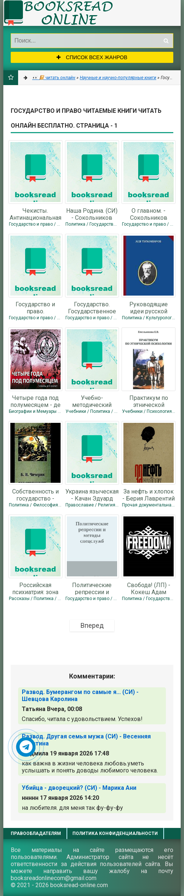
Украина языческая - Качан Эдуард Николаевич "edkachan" (92, 494)
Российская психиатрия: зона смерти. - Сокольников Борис (35, 588)
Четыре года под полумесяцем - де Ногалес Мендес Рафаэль (35, 401)
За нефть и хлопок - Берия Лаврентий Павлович (148, 494)
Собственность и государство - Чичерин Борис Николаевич (35, 494)
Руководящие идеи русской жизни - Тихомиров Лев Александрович (148, 307)
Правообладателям (36, 833)
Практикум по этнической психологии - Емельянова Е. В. (149, 401)
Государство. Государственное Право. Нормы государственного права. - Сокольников (92, 307)
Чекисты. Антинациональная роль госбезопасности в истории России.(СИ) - (35, 213)
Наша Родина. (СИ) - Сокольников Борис (91, 213)
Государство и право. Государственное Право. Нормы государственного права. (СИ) (35, 307)
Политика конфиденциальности (115, 833)
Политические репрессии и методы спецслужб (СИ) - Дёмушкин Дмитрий (92, 588)
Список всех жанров (92, 57)
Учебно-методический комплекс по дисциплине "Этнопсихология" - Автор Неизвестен (92, 401)
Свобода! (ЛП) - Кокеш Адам (148, 588)
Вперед (92, 625)
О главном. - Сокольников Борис (148, 213)
